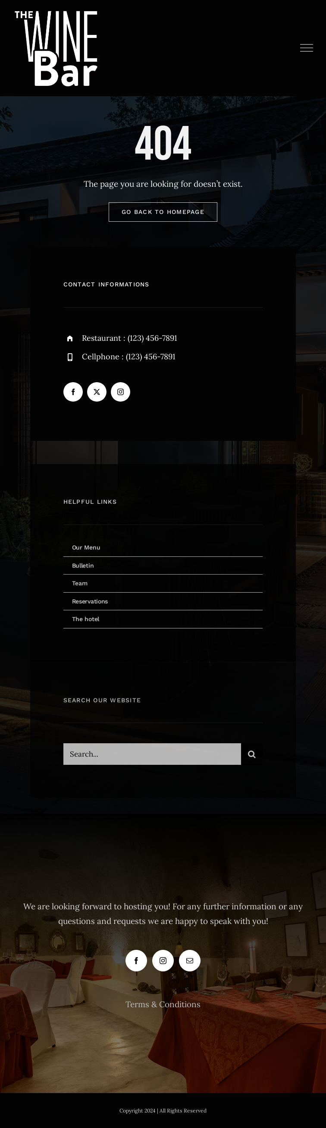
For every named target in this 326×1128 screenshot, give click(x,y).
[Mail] (190, 960)
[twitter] (97, 392)
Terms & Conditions (163, 1004)
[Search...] (152, 756)
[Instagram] (163, 960)
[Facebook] (136, 960)
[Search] (252, 756)
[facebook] (73, 392)
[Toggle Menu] (307, 48)
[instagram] (120, 392)
